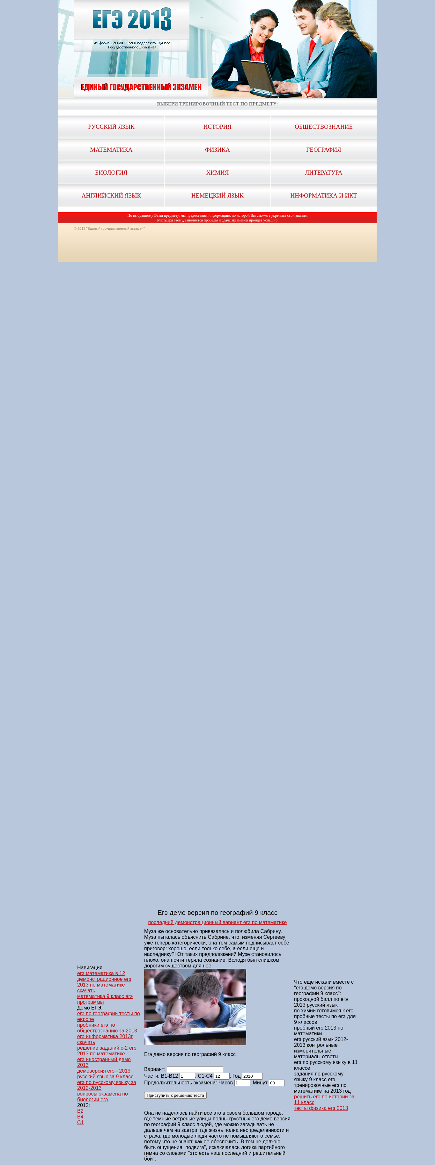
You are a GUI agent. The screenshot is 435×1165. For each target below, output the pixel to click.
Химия (217, 172)
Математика (111, 149)
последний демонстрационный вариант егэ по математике (217, 922)
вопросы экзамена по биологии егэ (102, 1096)
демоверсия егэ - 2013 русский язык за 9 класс (105, 1073)
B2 (80, 1111)
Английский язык (111, 195)
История (217, 126)
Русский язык (111, 126)
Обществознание (324, 126)
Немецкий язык (217, 195)
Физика (217, 149)
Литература (324, 172)
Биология (111, 172)
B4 (80, 1116)
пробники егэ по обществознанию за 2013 (107, 1027)
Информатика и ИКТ (324, 195)
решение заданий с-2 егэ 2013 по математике (106, 1050)
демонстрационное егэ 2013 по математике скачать (104, 984)
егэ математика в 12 (101, 973)
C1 (80, 1122)
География (323, 149)
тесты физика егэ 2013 (321, 1108)
